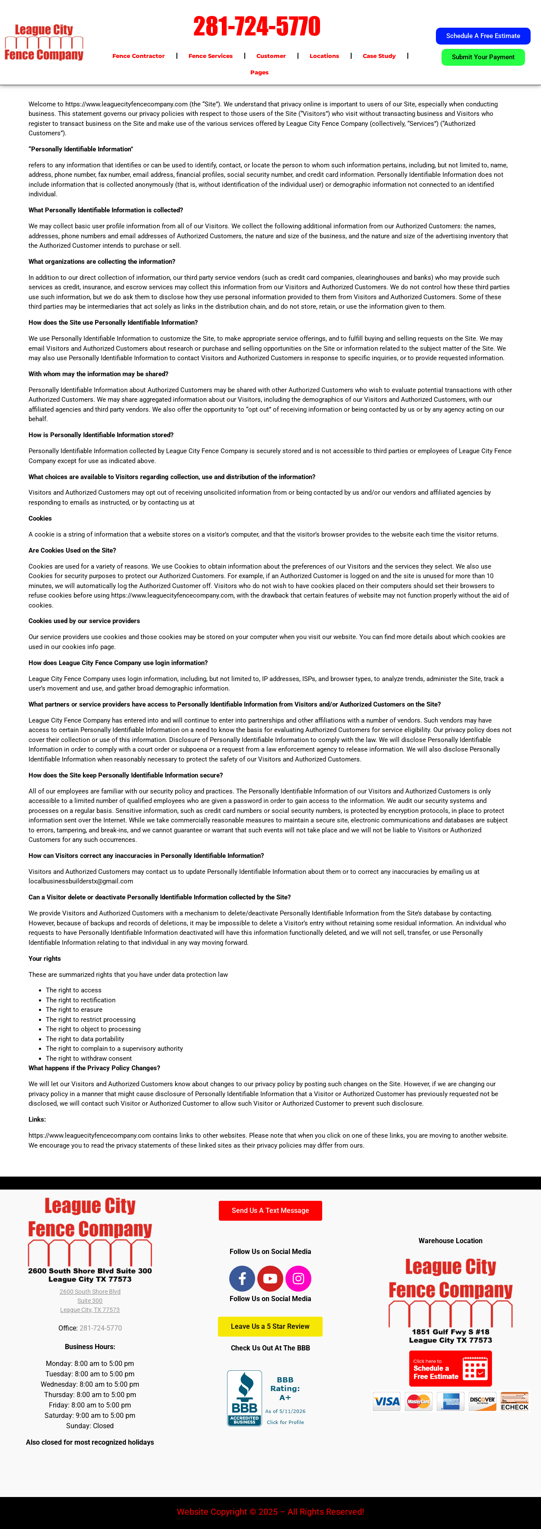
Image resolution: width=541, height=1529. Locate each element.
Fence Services (211, 55)
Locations (324, 55)
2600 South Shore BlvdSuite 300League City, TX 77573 (90, 1300)
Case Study (379, 55)
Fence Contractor (138, 55)
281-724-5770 (101, 1328)
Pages (259, 72)
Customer (271, 55)
